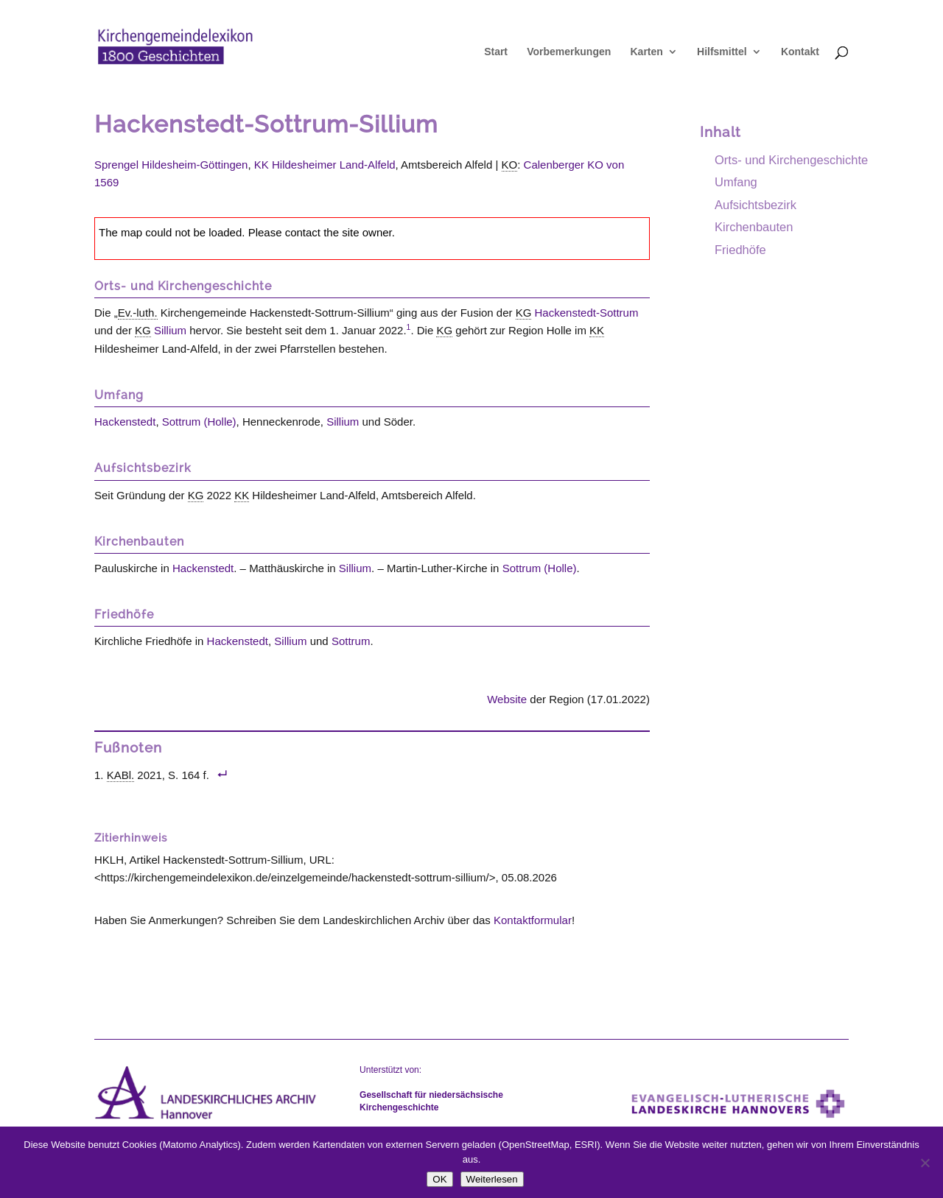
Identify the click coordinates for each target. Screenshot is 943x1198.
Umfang (736, 181)
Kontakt (800, 51)
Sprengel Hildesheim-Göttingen (171, 164)
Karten (646, 51)
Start (496, 51)
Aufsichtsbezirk (755, 204)
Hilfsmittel (722, 51)
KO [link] (510, 164)
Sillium (170, 330)
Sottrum (351, 641)
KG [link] (524, 312)
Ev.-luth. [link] (138, 312)
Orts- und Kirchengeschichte (791, 159)
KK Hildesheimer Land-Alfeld (325, 164)
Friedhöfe (740, 249)
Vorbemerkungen (569, 51)
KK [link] (596, 330)
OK (439, 1179)
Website (507, 699)
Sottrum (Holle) (199, 421)
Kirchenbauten (754, 226)
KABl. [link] (121, 775)
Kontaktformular (533, 920)
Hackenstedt (124, 421)
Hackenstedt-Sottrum (587, 312)
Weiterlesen (492, 1179)
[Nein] (924, 1162)
